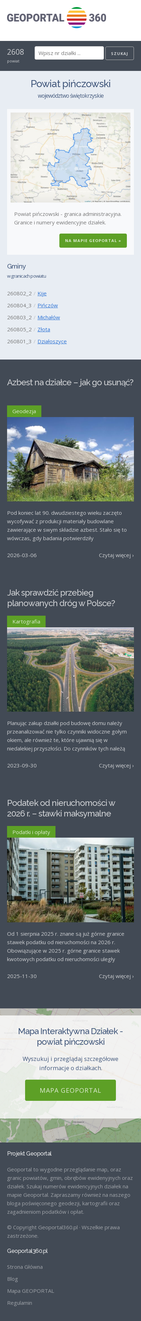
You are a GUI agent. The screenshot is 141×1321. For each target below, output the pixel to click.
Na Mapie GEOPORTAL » (93, 240)
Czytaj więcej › (116, 555)
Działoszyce (52, 341)
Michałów (48, 317)
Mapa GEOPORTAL (70, 1090)
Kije (42, 293)
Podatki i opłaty (31, 832)
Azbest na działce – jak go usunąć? (70, 382)
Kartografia (26, 621)
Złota (43, 329)
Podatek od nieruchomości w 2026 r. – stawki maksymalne (61, 808)
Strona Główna (25, 1266)
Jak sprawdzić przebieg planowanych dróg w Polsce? (61, 597)
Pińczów (47, 305)
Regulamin (19, 1302)
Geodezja (24, 411)
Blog (12, 1278)
